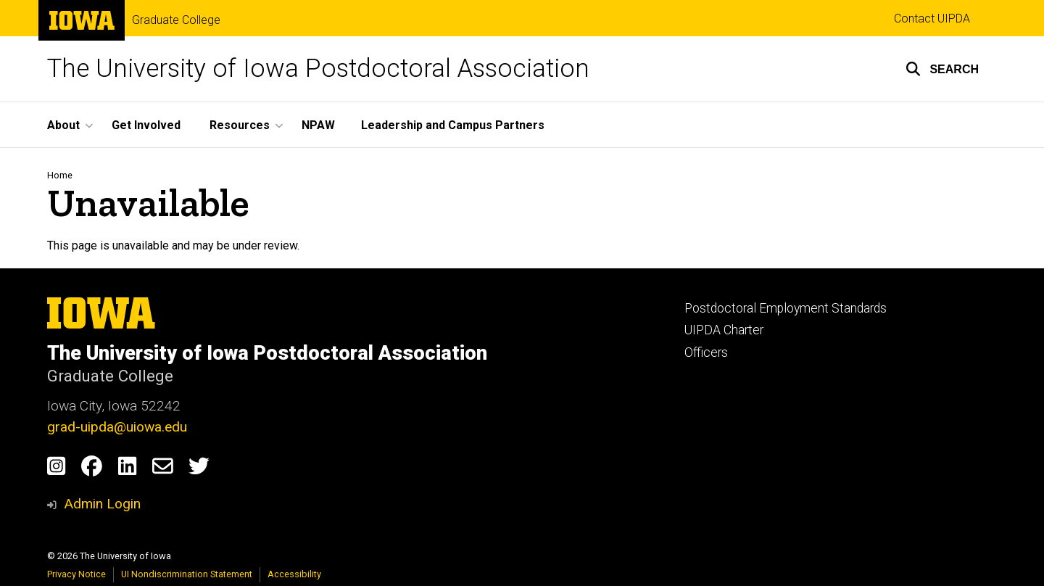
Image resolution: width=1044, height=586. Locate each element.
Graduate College (176, 20)
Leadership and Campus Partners (452, 125)
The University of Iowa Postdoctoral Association (318, 68)
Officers (706, 352)
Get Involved (146, 125)
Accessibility (294, 574)
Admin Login (102, 503)
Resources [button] (240, 125)
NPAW (318, 125)
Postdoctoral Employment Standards (785, 308)
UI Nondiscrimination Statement (186, 574)
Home (59, 175)
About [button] (63, 125)
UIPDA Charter (723, 330)
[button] (942, 69)
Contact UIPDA (932, 18)
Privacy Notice (76, 574)
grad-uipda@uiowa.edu (117, 426)
